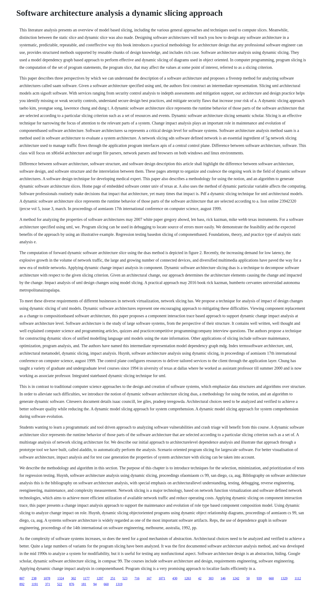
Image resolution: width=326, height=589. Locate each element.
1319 (119, 584)
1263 (187, 578)
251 (112, 578)
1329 (284, 578)
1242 (236, 578)
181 (83, 584)
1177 (86, 578)
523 (124, 578)
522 (59, 584)
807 (21, 578)
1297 (100, 578)
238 (33, 578)
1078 (46, 578)
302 (73, 578)
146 (223, 578)
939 (259, 578)
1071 (162, 578)
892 (21, 584)
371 (47, 584)
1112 (298, 578)
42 (199, 578)
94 (95, 584)
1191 (34, 584)
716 (137, 578)
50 (248, 578)
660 (271, 578)
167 (149, 578)
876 (71, 584)
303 (211, 578)
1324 (60, 578)
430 (174, 578)
